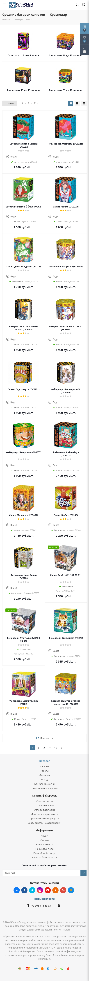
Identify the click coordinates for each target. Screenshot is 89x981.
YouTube (48, 890)
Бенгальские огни (44, 783)
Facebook (24, 890)
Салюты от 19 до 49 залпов (23, 90)
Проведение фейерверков (44, 818)
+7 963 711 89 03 (41, 905)
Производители (44, 848)
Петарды (45, 779)
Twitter (32, 890)
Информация (44, 830)
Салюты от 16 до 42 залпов (65, 55)
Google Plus (63, 890)
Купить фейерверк (44, 795)
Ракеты (45, 770)
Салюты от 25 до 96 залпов (65, 90)
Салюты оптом (44, 801)
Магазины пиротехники (44, 814)
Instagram (40, 890)
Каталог (44, 761)
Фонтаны (44, 775)
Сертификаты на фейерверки (44, 822)
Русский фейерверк (44, 853)
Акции (44, 835)
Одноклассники (55, 890)
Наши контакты (44, 844)
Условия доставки (44, 809)
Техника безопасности (44, 857)
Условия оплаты (44, 805)
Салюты (44, 766)
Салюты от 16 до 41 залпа (23, 55)
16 (55, 747)
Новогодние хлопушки (45, 788)
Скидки (44, 840)
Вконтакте (17, 890)
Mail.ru (71, 890)
